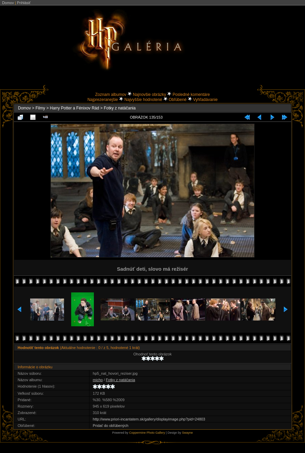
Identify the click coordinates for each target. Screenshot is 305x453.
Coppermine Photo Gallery (147, 432)
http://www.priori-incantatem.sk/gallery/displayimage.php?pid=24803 (149, 419)
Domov (8, 3)
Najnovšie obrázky (149, 94)
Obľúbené (178, 99)
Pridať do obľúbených (110, 426)
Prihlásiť (23, 3)
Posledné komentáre (191, 94)
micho (98, 380)
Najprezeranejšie (102, 99)
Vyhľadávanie (205, 99)
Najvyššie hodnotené (143, 99)
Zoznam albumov (110, 94)
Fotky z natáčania (120, 108)
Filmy (40, 108)
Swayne (187, 432)
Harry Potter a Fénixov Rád (74, 108)
